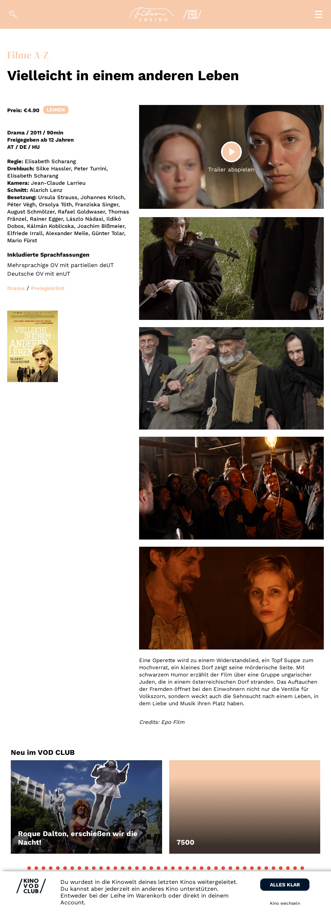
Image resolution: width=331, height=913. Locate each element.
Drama (16, 288)
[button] (29, 868)
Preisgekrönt (48, 288)
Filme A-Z (28, 55)
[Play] (231, 151)
